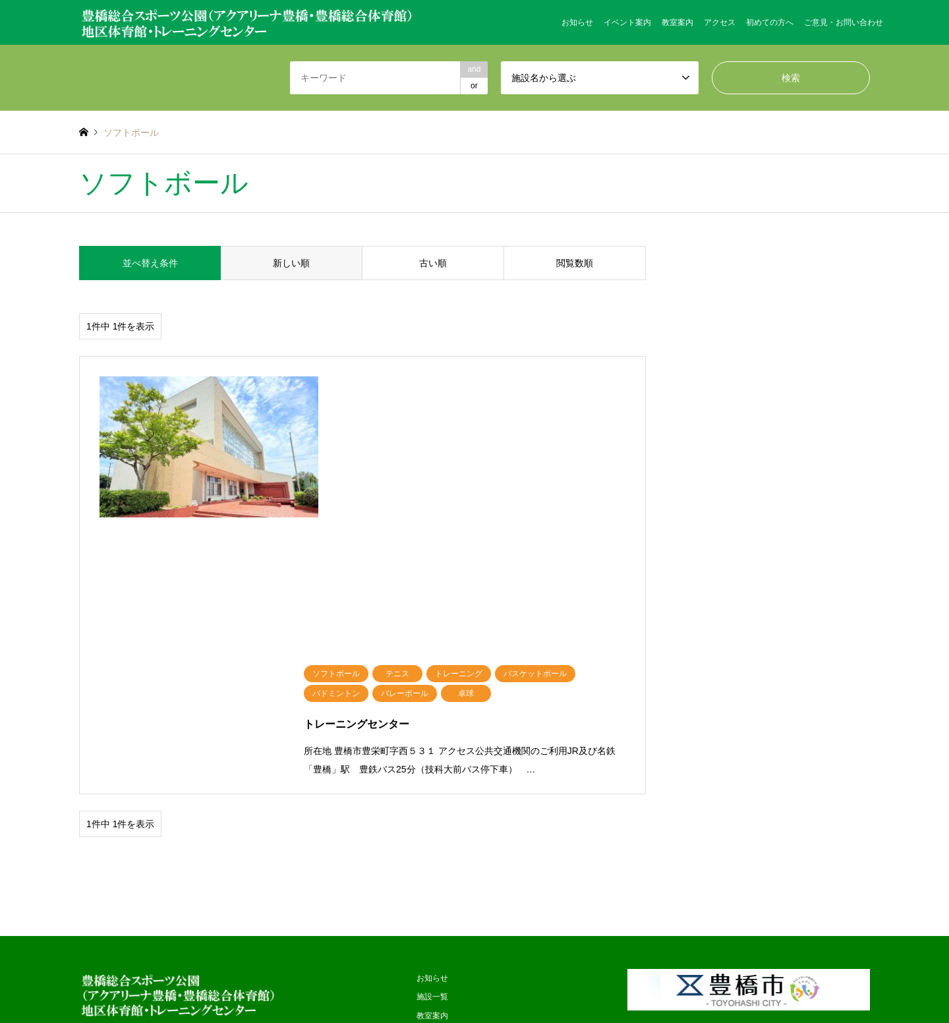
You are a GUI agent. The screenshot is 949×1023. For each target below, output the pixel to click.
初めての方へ (769, 22)
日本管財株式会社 (529, 974)
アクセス (719, 22)
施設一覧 (432, 718)
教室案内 (677, 22)
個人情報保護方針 (448, 832)
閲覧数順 (574, 263)
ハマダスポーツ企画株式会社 (439, 974)
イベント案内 (627, 22)
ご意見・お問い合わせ (843, 22)
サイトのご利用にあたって (464, 889)
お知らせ (577, 22)
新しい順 (291, 263)
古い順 (433, 263)
